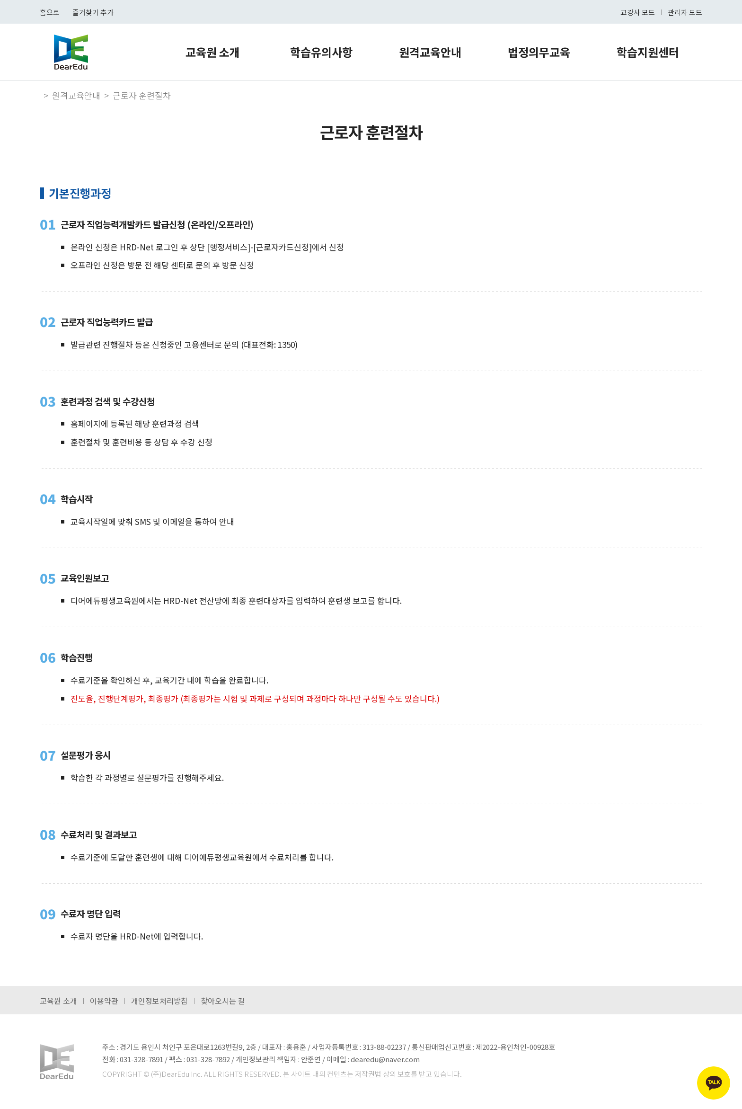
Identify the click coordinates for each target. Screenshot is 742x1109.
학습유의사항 (321, 52)
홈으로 (50, 12)
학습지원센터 (648, 52)
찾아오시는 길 (223, 1000)
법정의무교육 (539, 52)
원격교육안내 (430, 52)
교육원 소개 (213, 52)
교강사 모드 (637, 12)
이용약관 (104, 1000)
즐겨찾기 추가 (93, 12)
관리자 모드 (685, 12)
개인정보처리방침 (159, 1000)
